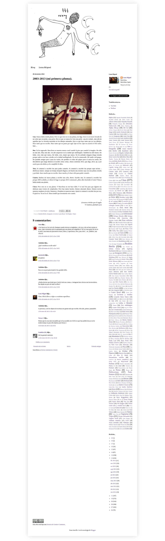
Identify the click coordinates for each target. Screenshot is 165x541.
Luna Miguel (45, 67)
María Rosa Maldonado (126, 315)
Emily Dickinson (116, 214)
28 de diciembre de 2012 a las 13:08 (49, 236)
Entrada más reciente (39, 346)
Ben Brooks (120, 155)
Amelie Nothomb (121, 132)
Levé (118, 299)
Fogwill (130, 224)
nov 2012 (114, 463)
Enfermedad (128, 214)
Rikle (119, 381)
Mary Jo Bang (128, 324)
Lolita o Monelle (125, 303)
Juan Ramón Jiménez (124, 278)
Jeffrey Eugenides (121, 263)
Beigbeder (111, 155)
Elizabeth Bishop (126, 209)
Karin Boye (117, 284)
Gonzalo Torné (113, 239)
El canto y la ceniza (122, 203)
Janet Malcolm (122, 257)
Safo (115, 385)
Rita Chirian (112, 382)
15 (112, 449)
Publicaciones (114, 372)
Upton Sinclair (121, 412)
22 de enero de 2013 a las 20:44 (47, 338)
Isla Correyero (114, 255)
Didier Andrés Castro (126, 195)
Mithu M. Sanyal (121, 334)
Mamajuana (112, 314)
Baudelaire (125, 151)
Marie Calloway (115, 320)
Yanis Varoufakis (113, 426)
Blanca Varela (128, 161)
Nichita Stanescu (127, 342)
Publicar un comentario (43, 342)
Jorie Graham (127, 269)
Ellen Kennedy (113, 211)
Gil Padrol (129, 235)
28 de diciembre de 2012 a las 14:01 (49, 248)
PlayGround (124, 361)
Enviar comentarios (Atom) (49, 350)
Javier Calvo (125, 259)
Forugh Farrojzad (116, 226)
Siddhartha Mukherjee (117, 393)
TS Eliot (111, 410)
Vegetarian (125, 414)
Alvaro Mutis (123, 130)
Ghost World (119, 235)
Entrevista (125, 218)
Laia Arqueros (115, 290)
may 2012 (114, 481)
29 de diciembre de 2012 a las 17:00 (49, 273)
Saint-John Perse (113, 387)
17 (112, 444)
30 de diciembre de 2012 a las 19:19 (49, 299)
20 (112, 438)
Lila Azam (122, 301)
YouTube (113, 106)
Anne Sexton (125, 140)
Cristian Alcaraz (113, 186)
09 (112, 501)
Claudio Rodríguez (125, 182)
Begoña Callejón (124, 153)
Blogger (93, 530)
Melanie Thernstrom (119, 330)
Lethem (111, 299)
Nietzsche (126, 345)
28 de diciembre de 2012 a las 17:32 (49, 261)
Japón (130, 257)
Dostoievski (122, 199)
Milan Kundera (126, 332)
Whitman (122, 424)
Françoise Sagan (127, 226)
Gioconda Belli (125, 237)
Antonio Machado (124, 142)
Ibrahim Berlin (42, 214)
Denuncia (119, 193)
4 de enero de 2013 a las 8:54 (46, 326)
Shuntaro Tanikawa (118, 391)
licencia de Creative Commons (56, 524)
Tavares (111, 403)
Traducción (118, 408)
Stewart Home (113, 399)
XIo (128, 424)
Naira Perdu (125, 340)
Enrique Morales (119, 216)
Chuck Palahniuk (125, 177)
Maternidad (125, 326)
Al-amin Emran (113, 119)
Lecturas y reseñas (124, 295)
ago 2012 (113, 472)
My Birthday (125, 338)
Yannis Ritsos (122, 426)
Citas (123, 180)
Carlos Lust (126, 167)
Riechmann (112, 380)
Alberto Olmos (113, 121)
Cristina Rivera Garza (125, 186)
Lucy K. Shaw (128, 307)
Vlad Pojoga (126, 418)
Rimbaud (126, 381)
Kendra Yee (112, 286)
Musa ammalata (115, 338)
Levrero (124, 299)
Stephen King (118, 395)
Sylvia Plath (116, 401)
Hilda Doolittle (112, 241)
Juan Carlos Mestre (126, 273)
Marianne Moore (127, 318)
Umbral (125, 410)
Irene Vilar (129, 253)
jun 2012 (113, 478)
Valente (129, 412)
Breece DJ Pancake (114, 165)
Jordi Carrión (123, 267)
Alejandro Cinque (117, 123)
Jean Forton (124, 261)
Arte (123, 146)
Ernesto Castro (113, 220)
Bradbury (121, 163)
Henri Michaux (126, 239)
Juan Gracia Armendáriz (119, 276)
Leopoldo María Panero (121, 297)
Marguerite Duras (115, 315)
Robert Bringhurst (122, 382)
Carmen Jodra (113, 171)
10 (112, 498)
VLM (127, 420)
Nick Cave (114, 345)
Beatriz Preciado (113, 153)
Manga (121, 313)
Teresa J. (41, 318)
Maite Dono (125, 311)
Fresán (120, 228)
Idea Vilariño (126, 246)
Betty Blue (126, 157)
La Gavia (55, 214)
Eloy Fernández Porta (125, 212)
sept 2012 (114, 469)
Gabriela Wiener (127, 231)
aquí (99, 205)
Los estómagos (126, 305)
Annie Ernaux (112, 142)
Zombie (127, 429)
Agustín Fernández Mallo (123, 117)
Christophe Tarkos (114, 177)
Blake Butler (118, 161)
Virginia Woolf (113, 418)
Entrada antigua (96, 346)
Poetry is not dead (115, 366)
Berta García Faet (114, 157)
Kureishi (130, 286)
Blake (110, 161)
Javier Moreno (113, 261)
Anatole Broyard (113, 138)
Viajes (74, 214)
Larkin (130, 290)
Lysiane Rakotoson (127, 309)
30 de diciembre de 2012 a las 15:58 (49, 287)
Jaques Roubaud (116, 259)
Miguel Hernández (114, 332)
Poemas (111, 364)
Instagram (49, 214)
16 (112, 446)
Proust (128, 370)
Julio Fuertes (119, 282)
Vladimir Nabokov (115, 420)
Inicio (68, 346)
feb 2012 (113, 489)
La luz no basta (128, 288)
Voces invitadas (114, 422)
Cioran (110, 180)
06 (112, 510)
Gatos (122, 233)
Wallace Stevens (113, 424)
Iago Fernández (118, 244)
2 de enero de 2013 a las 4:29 (46, 311)
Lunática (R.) (42, 332)
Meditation (121, 328)
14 (112, 452)
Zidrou (121, 428)
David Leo (120, 191)
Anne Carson (113, 140)
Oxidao (124, 351)
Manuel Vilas (128, 313)
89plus (111, 117)
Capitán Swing (113, 167)
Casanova (126, 171)
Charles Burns (124, 175)
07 (112, 507)
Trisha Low (128, 407)
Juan (39, 224)
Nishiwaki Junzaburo (114, 347)
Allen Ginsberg (125, 126)
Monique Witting (128, 336)
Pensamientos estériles (116, 357)
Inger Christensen (123, 251)
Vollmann (126, 422)
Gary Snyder (114, 233)
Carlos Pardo (112, 169)
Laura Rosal (62, 214)
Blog (33, 67)
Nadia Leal (112, 340)
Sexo (113, 389)
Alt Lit (125, 128)
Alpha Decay (114, 128)
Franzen (113, 228)
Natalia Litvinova (114, 342)
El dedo (126, 205)
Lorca (114, 305)
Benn (128, 155)
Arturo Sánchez (127, 149)
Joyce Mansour (114, 271)
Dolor (113, 197)
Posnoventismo (122, 368)
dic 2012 (113, 460)
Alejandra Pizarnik (126, 121)
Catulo (111, 173)
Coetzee (111, 184)
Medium (113, 108)
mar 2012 (114, 486)
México (128, 330)
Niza (124, 347)
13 (112, 455)
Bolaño (113, 163)
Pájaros (111, 353)
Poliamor (128, 366)
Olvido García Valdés (120, 349)
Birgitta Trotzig (113, 159)
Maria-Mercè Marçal (116, 318)
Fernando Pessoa (122, 222)
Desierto (129, 193)
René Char (118, 378)
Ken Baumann (126, 284)
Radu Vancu (112, 376)
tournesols (41, 255)
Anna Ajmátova (124, 138)
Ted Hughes (69, 214)
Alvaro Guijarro (113, 130)
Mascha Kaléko (115, 326)
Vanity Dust (115, 414)
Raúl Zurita (121, 376)
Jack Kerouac (123, 255)
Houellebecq (122, 241)
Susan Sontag (128, 399)
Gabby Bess (115, 231)
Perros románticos (123, 359)
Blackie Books (125, 159)
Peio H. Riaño (122, 355)
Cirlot (116, 180)
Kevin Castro (121, 286)
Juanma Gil (112, 280)
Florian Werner (120, 224)
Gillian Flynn (115, 237)
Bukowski (126, 165)
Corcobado (127, 184)
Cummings (122, 188)
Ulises (118, 410)
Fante (113, 222)
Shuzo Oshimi (128, 391)
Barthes (115, 151)
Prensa (118, 370)
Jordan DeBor (113, 267)
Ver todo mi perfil (114, 90)
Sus (120, 399)
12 (112, 458)
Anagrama (117, 136)
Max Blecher (112, 328)
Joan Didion (126, 265)
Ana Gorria (120, 134)
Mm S (130, 334)
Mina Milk (112, 334)
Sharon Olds (123, 389)
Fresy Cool (128, 229)
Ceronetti (121, 173)
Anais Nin (126, 136)
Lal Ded (125, 290)
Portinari (111, 368)
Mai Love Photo (115, 311)
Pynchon (128, 374)
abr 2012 (113, 483)
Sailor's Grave (124, 385)
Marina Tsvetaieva (121, 322)
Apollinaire (112, 144)
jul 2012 (113, 475)
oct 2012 (113, 466)
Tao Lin (126, 401)
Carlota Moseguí (125, 169)
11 (112, 496)
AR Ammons (122, 144)
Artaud (117, 146)
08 (112, 504)
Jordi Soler (118, 269)
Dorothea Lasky (124, 197)
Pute (120, 374)
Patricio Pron (123, 353)
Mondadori (116, 336)
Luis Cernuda (115, 309)
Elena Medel (124, 207)
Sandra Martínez (127, 387)
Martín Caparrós (119, 324)
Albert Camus (126, 119)
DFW (115, 195)
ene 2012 (113, 492)
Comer (118, 184)
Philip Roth (112, 361)
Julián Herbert (122, 280)
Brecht (128, 163)
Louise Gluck (116, 307)
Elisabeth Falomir (114, 209)
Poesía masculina (125, 363)
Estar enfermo (127, 220)
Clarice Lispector (113, 182)
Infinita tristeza (114, 249)
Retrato (126, 379)
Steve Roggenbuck (123, 397)
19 (112, 441)
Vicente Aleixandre (123, 416)
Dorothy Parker (112, 199)
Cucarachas (112, 189)
